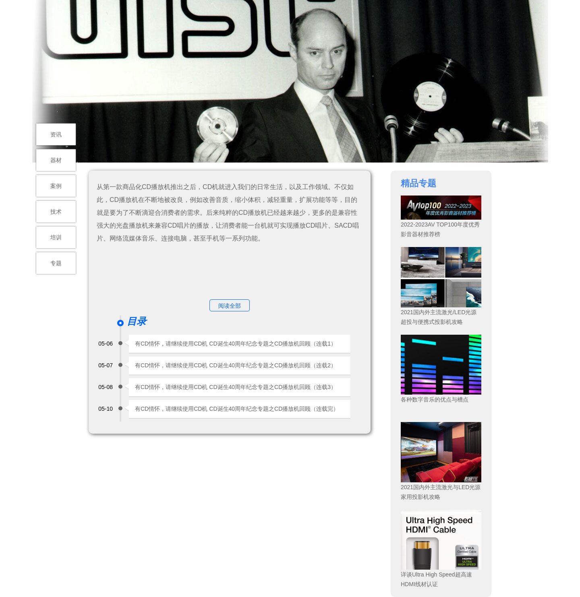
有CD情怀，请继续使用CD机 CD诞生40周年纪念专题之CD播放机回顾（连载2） (235, 365)
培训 (56, 237)
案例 (56, 186)
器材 (56, 160)
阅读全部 (229, 306)
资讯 (56, 134)
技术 (56, 211)
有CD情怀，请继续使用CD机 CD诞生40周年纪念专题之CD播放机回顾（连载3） (235, 387)
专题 (56, 263)
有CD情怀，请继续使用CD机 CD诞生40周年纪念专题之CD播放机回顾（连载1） (235, 343)
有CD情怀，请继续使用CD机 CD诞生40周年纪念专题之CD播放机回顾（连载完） (237, 409)
